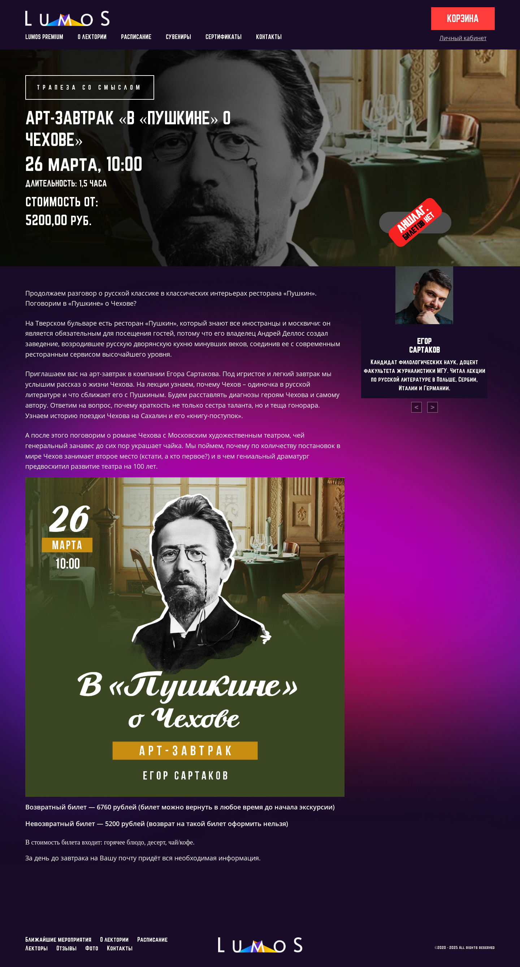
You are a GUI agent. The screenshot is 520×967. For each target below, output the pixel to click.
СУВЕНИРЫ (178, 36)
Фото (91, 948)
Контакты (120, 948)
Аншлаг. (415, 222)
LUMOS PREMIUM (44, 36)
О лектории (114, 939)
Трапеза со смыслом (90, 87)
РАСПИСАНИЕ (136, 36)
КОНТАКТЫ (269, 36)
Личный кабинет (462, 38)
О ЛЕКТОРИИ (92, 36)
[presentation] (416, 407)
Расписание (152, 939)
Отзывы (66, 948)
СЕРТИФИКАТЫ (223, 36)
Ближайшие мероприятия (58, 939)
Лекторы (36, 948)
